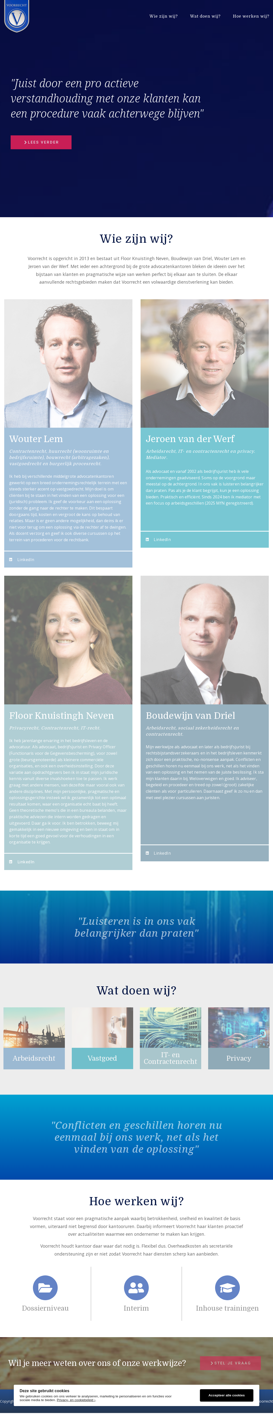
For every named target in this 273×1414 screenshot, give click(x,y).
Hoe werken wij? (251, 16)
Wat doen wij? (205, 16)
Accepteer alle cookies (226, 1395)
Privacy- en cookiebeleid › (76, 1400)
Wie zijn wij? (163, 16)
